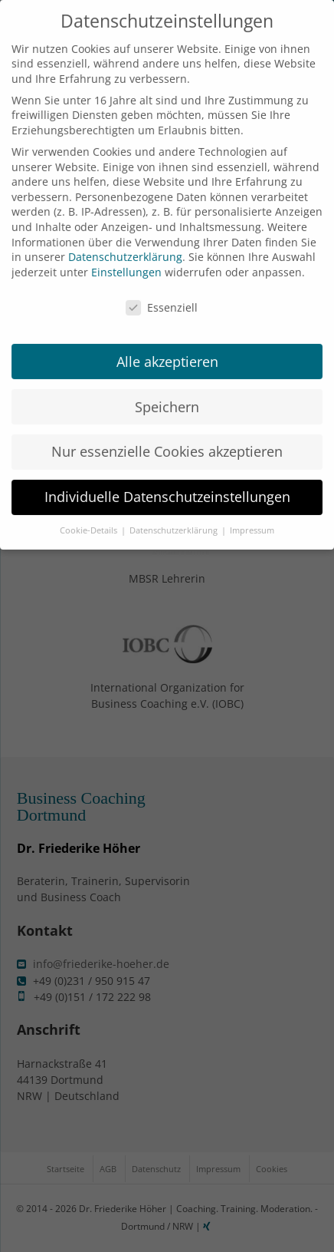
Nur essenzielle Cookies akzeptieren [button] (167, 438)
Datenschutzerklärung (125, 243)
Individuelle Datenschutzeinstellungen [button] (167, 483)
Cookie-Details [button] (90, 517)
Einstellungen (126, 258)
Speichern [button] (167, 393)
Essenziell (162, 293)
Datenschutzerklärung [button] (174, 517)
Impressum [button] (252, 517)
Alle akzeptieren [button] (167, 348)
